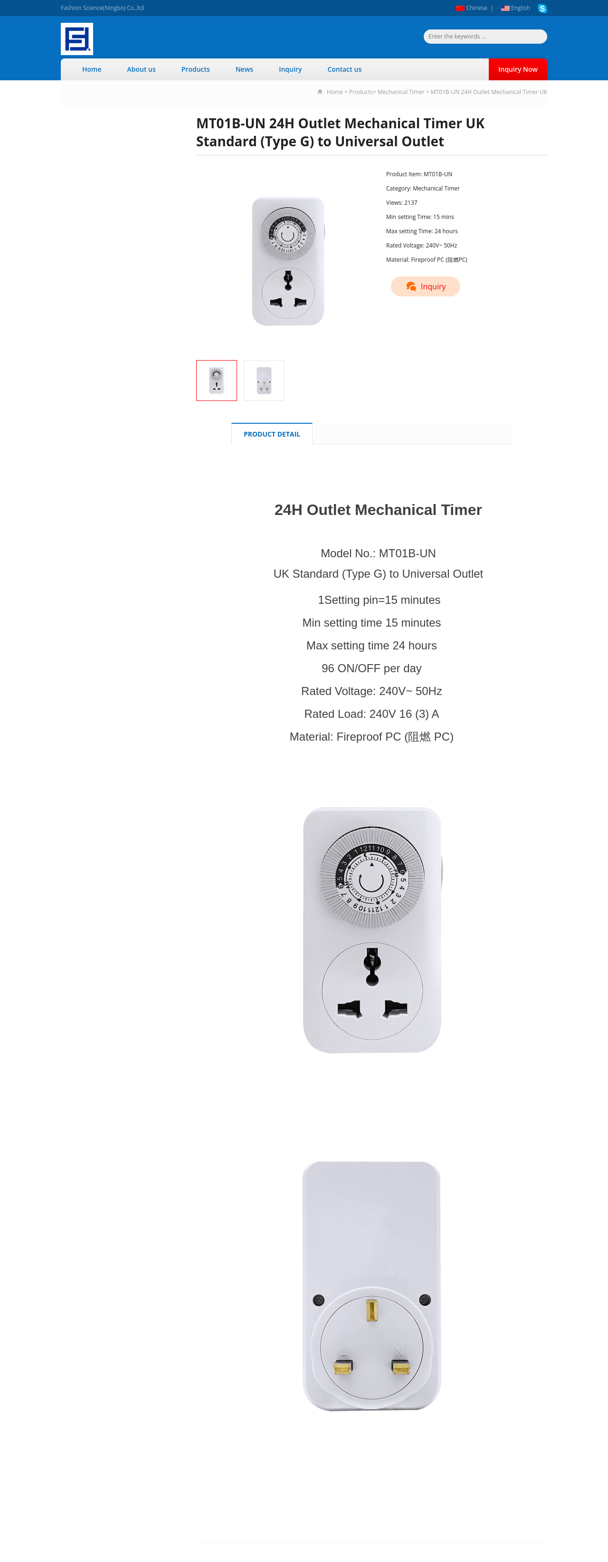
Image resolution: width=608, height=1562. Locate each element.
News (244, 69)
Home (92, 69)
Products (195, 69)
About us (141, 69)
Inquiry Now (518, 69)
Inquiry (290, 69)
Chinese (471, 8)
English (515, 8)
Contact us (344, 69)
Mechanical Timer (401, 92)
